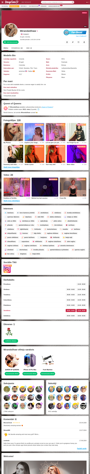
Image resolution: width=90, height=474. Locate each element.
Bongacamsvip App (55, 6)
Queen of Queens (47, 107)
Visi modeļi (5, 6)
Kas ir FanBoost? (81, 36)
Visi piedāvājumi (34, 6)
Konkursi (43, 6)
